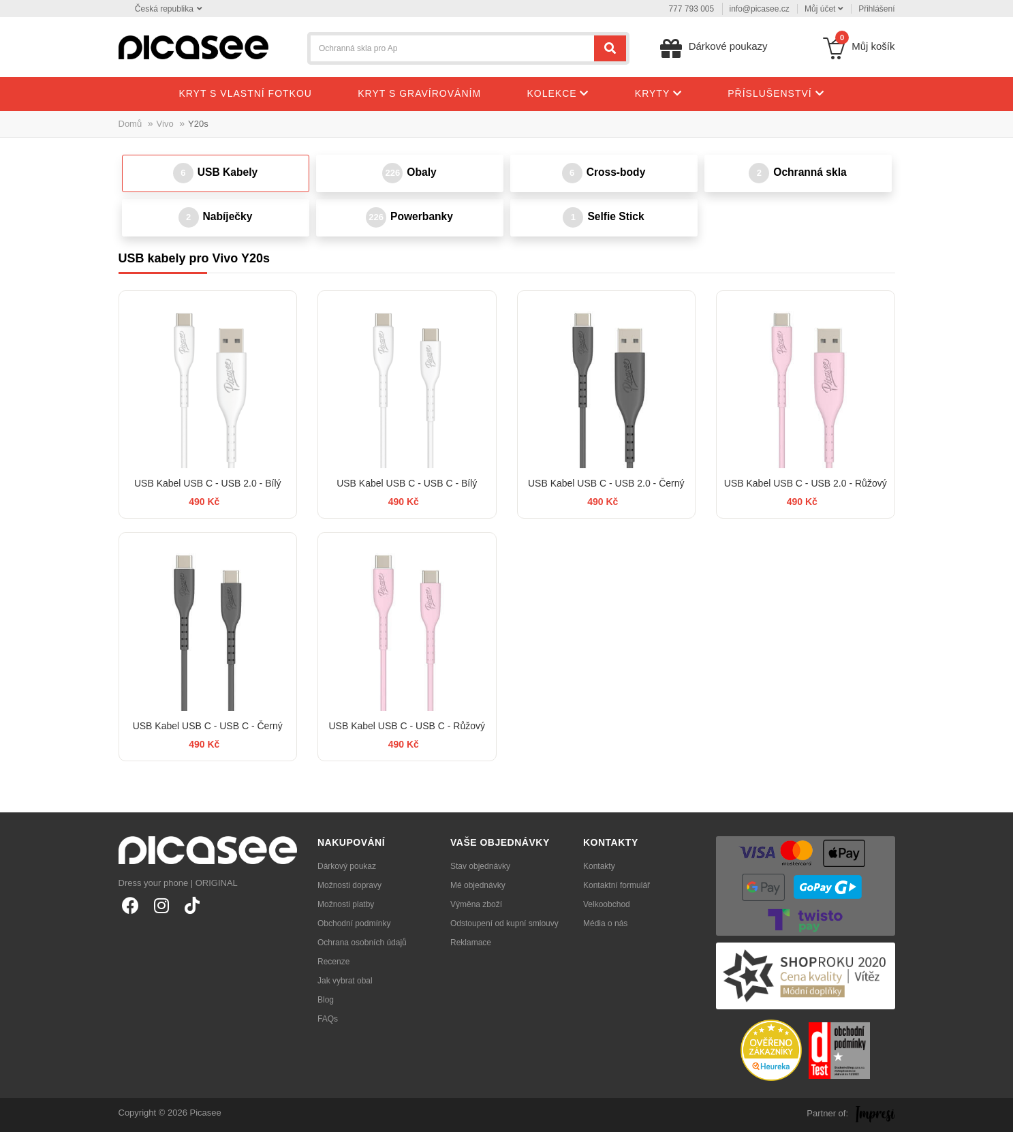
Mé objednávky (477, 885)
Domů (130, 124)
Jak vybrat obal (345, 980)
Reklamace (470, 942)
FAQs (327, 1019)
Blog (325, 1000)
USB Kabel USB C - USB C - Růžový (406, 725)
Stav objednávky (480, 866)
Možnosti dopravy (349, 885)
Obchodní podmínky (353, 923)
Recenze (333, 961)
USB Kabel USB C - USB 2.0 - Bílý (207, 483)
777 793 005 (691, 9)
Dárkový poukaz (346, 866)
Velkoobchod (606, 904)
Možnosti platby (345, 904)
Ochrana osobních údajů (362, 942)
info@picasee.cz (760, 9)
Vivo (165, 124)
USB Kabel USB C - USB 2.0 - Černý (606, 483)
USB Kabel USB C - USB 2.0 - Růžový (805, 483)
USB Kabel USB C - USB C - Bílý (407, 483)
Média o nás (605, 923)
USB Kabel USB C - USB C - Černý (208, 725)
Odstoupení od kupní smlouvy (504, 923)
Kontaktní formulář (616, 885)
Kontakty (599, 866)
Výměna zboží (476, 904)
